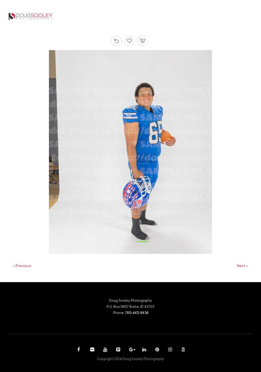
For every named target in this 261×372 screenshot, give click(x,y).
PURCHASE (170, 16)
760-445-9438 (136, 313)
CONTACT (227, 16)
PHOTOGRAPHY (135, 16)
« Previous (22, 266)
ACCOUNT (198, 16)
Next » (242, 266)
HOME (106, 16)
